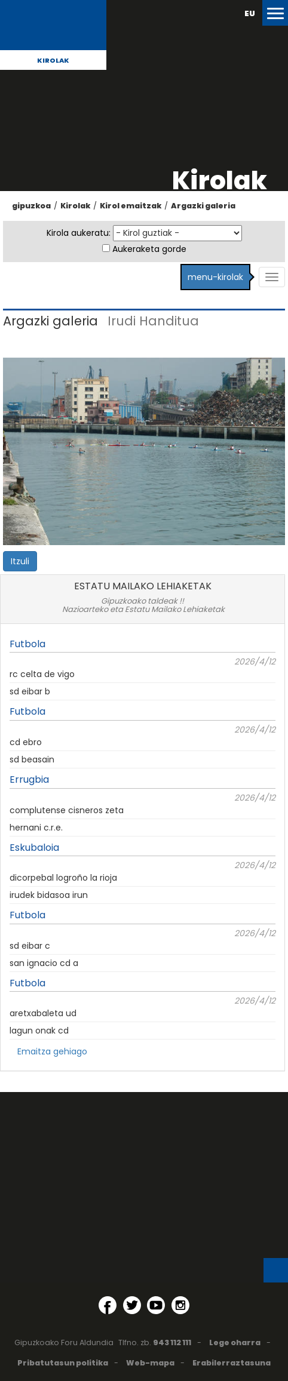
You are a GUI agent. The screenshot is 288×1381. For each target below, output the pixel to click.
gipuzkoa (31, 206)
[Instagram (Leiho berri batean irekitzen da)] (180, 1305)
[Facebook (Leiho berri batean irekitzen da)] (108, 1305)
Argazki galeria (203, 206)
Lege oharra (235, 1342)
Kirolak (53, 60)
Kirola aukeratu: (79, 233)
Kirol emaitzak (130, 206)
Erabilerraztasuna (231, 1363)
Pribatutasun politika (62, 1363)
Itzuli (20, 561)
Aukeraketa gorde (149, 249)
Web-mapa (150, 1363)
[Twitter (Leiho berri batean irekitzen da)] (132, 1305)
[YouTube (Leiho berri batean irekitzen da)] (156, 1305)
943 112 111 (172, 1342)
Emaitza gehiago (52, 1051)
